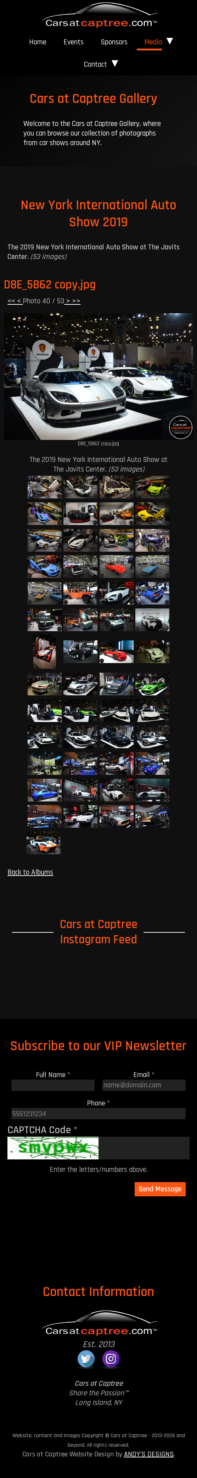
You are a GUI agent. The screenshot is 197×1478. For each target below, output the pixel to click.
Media (153, 42)
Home (37, 42)
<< (12, 301)
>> (75, 301)
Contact (95, 64)
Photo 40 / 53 (43, 301)
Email (144, 1075)
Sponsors (114, 42)
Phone (98, 1103)
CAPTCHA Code (42, 1130)
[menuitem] (38, 42)
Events (73, 42)
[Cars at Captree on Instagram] (110, 1358)
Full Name (53, 1075)
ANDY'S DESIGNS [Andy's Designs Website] (149, 1454)
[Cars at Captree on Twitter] (86, 1358)
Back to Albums (30, 872)
